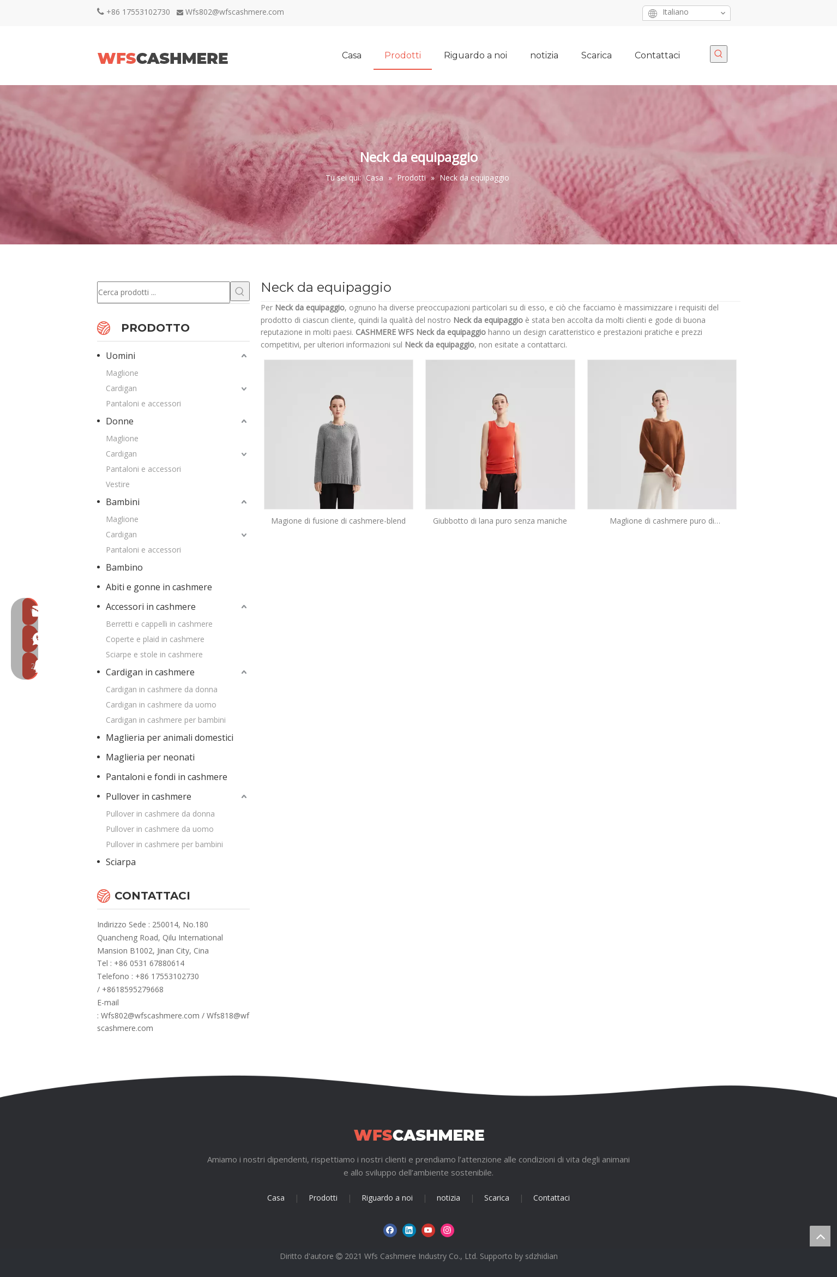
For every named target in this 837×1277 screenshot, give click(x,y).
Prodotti (323, 1197)
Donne (120, 421)
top (820, 1236)
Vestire (118, 484)
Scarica (496, 1197)
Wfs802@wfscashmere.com (234, 12)
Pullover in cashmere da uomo (160, 829)
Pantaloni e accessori (143, 403)
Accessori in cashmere (151, 607)
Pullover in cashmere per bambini (164, 844)
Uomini (120, 356)
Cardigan (121, 388)
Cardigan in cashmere (150, 672)
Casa (276, 1197)
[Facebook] (573, 13)
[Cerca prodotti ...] (163, 292)
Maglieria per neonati (150, 757)
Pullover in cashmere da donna (160, 813)
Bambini (123, 502)
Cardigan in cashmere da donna (162, 689)
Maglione (122, 373)
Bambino (124, 567)
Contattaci (551, 1197)
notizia (448, 1197)
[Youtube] (607, 13)
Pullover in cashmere (148, 796)
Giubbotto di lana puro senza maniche (500, 520)
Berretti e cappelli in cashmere (159, 624)
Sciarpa (121, 862)
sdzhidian (541, 1256)
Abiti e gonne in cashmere (159, 587)
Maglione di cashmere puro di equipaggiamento (662, 521)
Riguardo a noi (387, 1197)
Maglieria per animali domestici (169, 738)
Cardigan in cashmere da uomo (161, 704)
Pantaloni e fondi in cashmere (166, 777)
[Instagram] (624, 13)
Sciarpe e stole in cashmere (154, 654)
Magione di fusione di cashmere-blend (338, 520)
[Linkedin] (590, 13)
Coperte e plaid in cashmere (155, 639)
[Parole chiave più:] (718, 54)
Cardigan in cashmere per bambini (166, 720)
